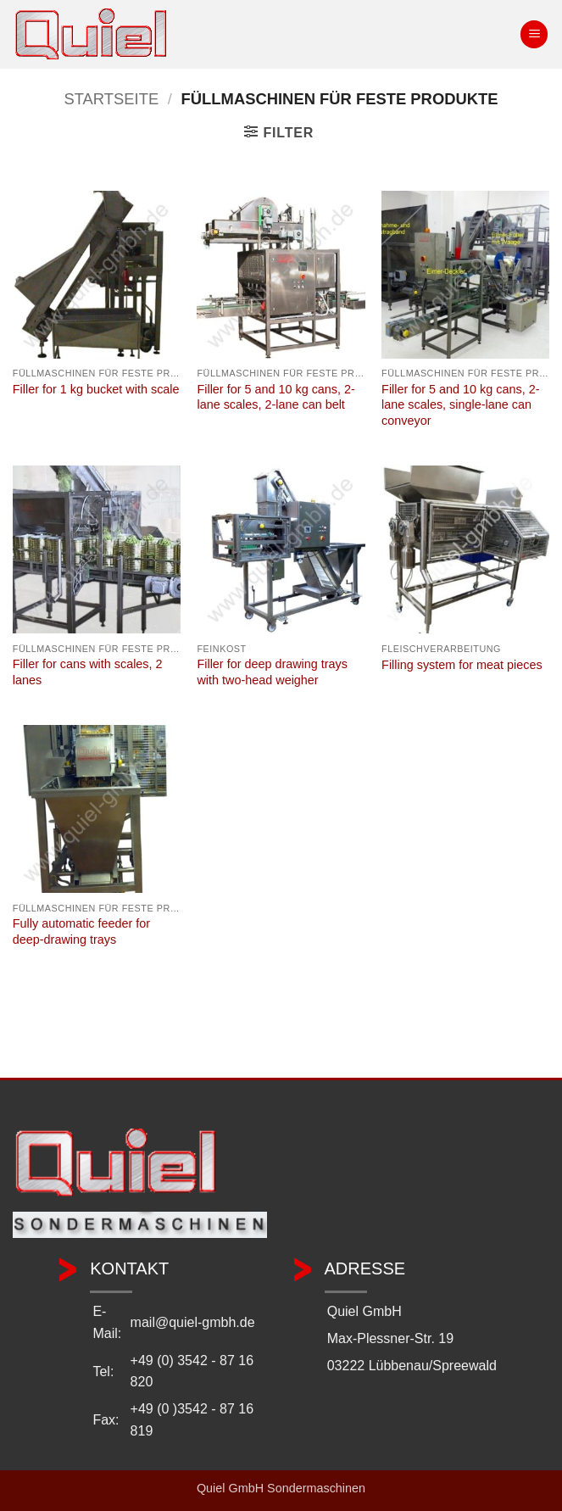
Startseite (111, 99)
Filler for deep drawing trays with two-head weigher (272, 672)
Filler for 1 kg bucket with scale (96, 389)
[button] (534, 34)
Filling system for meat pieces (462, 665)
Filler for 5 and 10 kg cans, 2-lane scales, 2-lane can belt (275, 397)
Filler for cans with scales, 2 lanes (88, 672)
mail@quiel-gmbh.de (193, 1322)
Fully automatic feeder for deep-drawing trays (81, 931)
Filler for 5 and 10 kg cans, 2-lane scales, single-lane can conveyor (460, 404)
